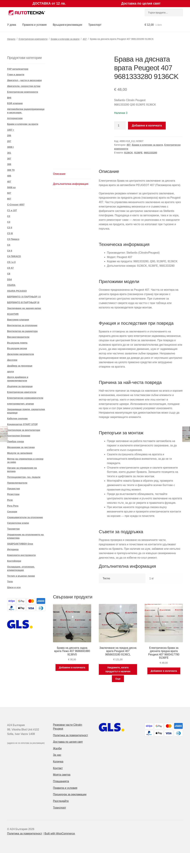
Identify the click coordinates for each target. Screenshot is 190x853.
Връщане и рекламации (67, 24)
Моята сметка (61, 774)
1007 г (10, 129)
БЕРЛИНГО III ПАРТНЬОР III (23, 302)
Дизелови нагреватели (20, 354)
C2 (8, 216)
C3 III (10, 233)
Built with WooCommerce (59, 833)
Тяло (10, 581)
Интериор (13, 549)
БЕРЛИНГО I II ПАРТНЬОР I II (24, 296)
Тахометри (13, 528)
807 (9, 198)
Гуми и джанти (15, 74)
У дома (11, 24)
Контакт (58, 768)
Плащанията (61, 781)
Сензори (12, 511)
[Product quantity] (120, 126)
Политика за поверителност (70, 735)
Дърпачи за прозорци (20, 386)
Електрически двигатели (21, 392)
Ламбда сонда (15, 441)
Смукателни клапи (18, 523)
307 (9, 158)
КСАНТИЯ (13, 314)
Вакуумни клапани (18, 319)
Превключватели (17, 482)
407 (85, 39)
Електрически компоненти (33, 39)
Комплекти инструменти (21, 555)
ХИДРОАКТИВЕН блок (20, 543)
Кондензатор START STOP (22, 424)
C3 (8, 222)
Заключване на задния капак (24, 308)
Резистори (13, 494)
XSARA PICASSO (17, 290)
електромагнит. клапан (20, 403)
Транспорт (94, 24)
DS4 (9, 279)
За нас (57, 754)
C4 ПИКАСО (14, 256)
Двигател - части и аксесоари (24, 80)
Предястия (13, 488)
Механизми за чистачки (21, 447)
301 (9, 152)
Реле (10, 500)
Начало (11, 39)
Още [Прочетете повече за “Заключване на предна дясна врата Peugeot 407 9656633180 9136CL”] (118, 678)
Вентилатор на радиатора (22, 331)
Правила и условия (34, 24)
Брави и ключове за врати (65, 39)
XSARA (11, 285)
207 (9, 141)
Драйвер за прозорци (19, 365)
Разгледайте (61, 801)
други (10, 371)
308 (9, 164)
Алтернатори (15, 118)
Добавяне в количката (147, 125)
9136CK (128, 152)
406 (9, 175)
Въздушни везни (17, 348)
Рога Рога (12, 505)
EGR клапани (15, 103)
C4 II (9, 250)
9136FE (138, 152)
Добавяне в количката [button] (72, 667)
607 (9, 193)
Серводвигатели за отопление (25, 517)
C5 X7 (10, 268)
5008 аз (11, 187)
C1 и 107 (12, 210)
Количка (58, 761)
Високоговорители (18, 337)
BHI (9, 97)
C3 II (9, 227)
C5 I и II (11, 262)
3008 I (10, 147)
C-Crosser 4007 (16, 204)
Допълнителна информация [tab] (70, 183)
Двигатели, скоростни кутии (23, 86)
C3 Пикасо (13, 239)
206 (9, 135)
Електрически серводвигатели (25, 398)
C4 (8, 245)
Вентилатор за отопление (22, 325)
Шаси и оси (14, 587)
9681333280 (150, 152)
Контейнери (14, 561)
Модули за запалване (19, 453)
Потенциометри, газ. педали (23, 477)
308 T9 (11, 170)
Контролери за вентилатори (23, 430)
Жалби (57, 748)
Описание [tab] (59, 173)
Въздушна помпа (17, 342)
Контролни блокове (18, 435)
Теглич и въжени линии (21, 576)
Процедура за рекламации (69, 794)
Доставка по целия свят (68, 741)
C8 (8, 273)
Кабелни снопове (17, 418)
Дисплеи (12, 360)
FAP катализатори (17, 69)
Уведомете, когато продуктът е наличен (117, 669)
